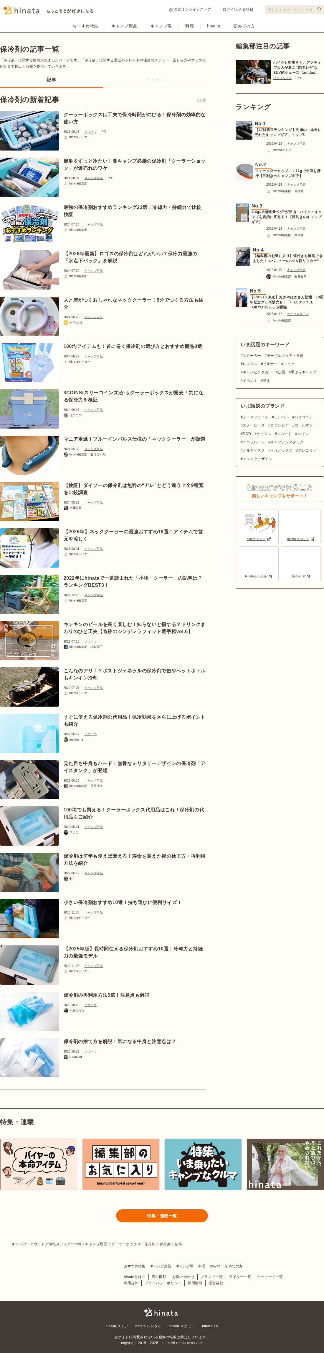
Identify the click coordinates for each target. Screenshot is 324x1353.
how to (213, 26)
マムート (284, 434)
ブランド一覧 (212, 1277)
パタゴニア (304, 417)
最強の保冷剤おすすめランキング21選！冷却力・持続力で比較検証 (132, 211)
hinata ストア (117, 1326)
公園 (281, 372)
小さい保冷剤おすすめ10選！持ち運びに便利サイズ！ (123, 902)
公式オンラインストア (190, 9)
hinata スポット (182, 1326)
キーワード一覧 (270, 1277)
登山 (266, 381)
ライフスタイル (298, 314)
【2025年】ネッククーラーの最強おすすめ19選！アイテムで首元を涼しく (133, 535)
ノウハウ (91, 131)
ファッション (94, 317)
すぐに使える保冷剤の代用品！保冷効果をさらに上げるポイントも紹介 (135, 721)
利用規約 (131, 1283)
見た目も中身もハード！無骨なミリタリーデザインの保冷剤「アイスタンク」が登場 (135, 767)
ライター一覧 (240, 1277)
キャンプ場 (161, 26)
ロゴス (302, 434)
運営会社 (216, 1283)
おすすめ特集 (85, 26)
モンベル (281, 417)
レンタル (250, 364)
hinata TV (210, 1326)
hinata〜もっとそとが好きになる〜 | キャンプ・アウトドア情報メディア (162, 1312)
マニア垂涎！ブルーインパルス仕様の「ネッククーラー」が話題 (135, 439)
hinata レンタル (148, 1326)
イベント (250, 381)
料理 (189, 26)
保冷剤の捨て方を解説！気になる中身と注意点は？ (120, 1041)
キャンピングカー (257, 372)
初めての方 (244, 26)
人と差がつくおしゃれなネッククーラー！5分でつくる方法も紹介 (134, 304)
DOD (247, 434)
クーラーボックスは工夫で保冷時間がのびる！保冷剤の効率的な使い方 (135, 118)
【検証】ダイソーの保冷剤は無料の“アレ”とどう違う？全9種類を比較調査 (134, 489)
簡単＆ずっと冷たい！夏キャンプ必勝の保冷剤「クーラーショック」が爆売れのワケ (135, 164)
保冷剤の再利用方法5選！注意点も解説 (107, 995)
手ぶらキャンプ (303, 372)
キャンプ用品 (124, 26)
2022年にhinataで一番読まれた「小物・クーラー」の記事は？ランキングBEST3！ (133, 582)
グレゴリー (307, 450)
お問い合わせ (183, 1277)
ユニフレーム (254, 442)
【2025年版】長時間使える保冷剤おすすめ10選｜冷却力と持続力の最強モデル (133, 952)
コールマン (304, 425)
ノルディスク (254, 450)
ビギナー (270, 364)
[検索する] (320, 9)
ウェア (288, 364)
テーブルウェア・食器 (285, 356)
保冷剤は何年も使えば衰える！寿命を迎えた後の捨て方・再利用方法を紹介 (135, 860)
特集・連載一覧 (162, 1215)
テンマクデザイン (257, 459)
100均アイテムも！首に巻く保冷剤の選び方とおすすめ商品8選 (133, 346)
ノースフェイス (255, 417)
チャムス (264, 434)
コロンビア (279, 425)
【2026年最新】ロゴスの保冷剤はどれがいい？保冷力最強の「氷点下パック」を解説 (130, 257)
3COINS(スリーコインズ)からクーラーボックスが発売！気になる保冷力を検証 (134, 396)
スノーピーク (254, 425)
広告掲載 (159, 1277)
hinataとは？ (135, 1277)
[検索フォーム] (294, 9)
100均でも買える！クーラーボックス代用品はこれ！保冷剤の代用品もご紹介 (134, 813)
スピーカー (252, 356)
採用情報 (195, 1283)
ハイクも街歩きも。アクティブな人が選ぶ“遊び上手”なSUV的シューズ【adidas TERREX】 (297, 68)
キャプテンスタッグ (286, 442)
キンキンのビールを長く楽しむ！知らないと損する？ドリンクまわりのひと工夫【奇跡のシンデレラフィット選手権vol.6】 (135, 628)
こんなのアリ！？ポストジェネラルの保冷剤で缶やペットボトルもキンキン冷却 (135, 674)
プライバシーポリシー (163, 1283)
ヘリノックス (281, 450)
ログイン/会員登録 (238, 9)
